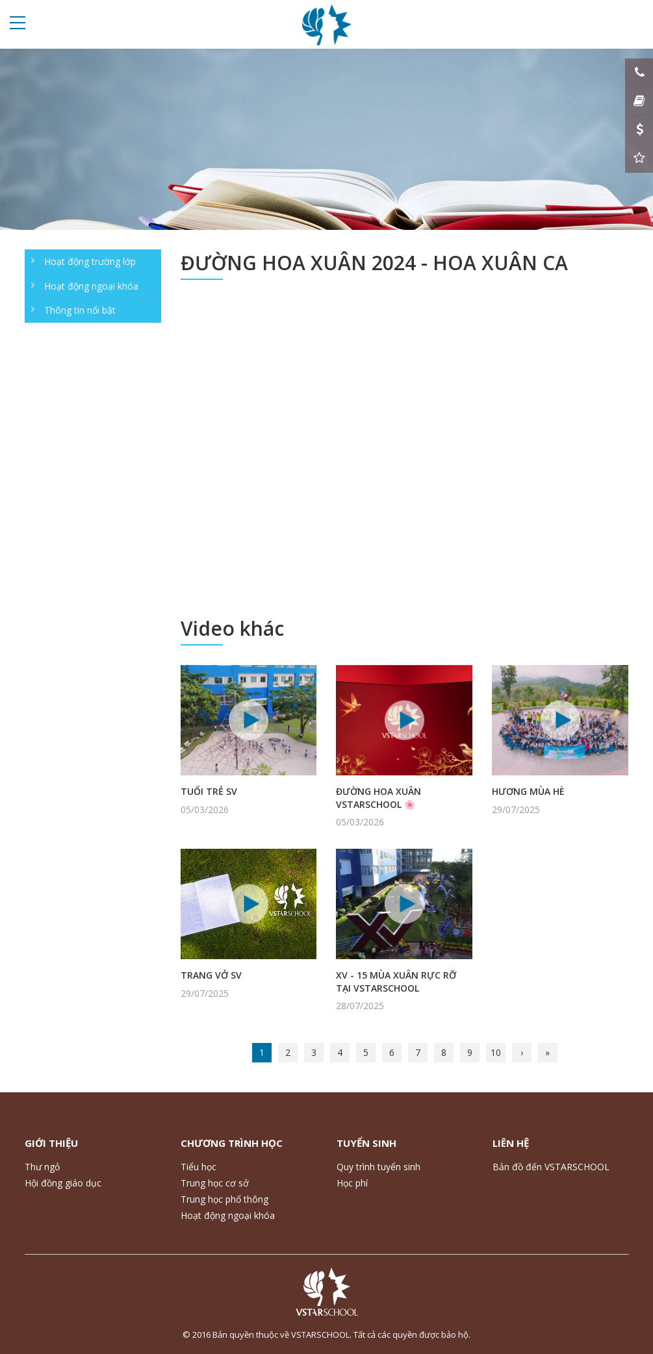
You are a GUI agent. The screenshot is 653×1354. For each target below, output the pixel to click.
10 (496, 1052)
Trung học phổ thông (224, 1199)
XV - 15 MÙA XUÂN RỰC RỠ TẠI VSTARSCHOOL (396, 981)
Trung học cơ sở (215, 1183)
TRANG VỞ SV (211, 975)
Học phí (352, 1183)
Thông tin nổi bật (80, 310)
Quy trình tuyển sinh (378, 1166)
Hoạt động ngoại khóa (91, 286)
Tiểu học (198, 1166)
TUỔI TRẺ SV (209, 791)
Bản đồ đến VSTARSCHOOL (551, 1166)
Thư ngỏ (42, 1166)
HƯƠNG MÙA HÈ (528, 791)
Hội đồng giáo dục (63, 1183)
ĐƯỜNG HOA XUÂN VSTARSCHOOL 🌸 (378, 797)
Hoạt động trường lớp (90, 261)
